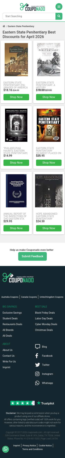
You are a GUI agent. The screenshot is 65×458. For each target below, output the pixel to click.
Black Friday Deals (45, 312)
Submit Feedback (32, 256)
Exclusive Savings (12, 312)
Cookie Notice (45, 445)
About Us (7, 350)
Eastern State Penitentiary (21, 26)
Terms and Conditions (32, 449)
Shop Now (16, 97)
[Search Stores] (58, 16)
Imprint (6, 367)
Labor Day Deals (44, 318)
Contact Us (9, 355)
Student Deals (10, 318)
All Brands (8, 330)
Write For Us (9, 361)
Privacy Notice (29, 445)
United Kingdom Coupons (51, 297)
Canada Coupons (29, 297)
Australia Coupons (9, 297)
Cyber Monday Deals (46, 324)
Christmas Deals (44, 330)
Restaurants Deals (12, 324)
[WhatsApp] (7, 449)
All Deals (7, 335)
